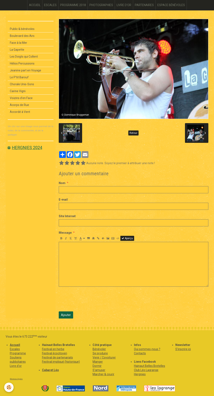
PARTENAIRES (144, 5)
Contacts (140, 353)
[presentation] (90, 299)
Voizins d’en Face (21, 98)
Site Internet (67, 216)
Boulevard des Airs (22, 35)
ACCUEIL (35, 5)
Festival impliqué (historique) (61, 361)
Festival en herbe (53, 349)
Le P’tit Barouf (19, 77)
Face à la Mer (18, 42)
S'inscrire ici (183, 349)
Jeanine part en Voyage (25, 70)
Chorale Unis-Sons (22, 84)
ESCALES (50, 5)
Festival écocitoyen (54, 353)
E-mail (63, 199)
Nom (62, 183)
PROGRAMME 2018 (73, 5)
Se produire (100, 353)
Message (65, 232)
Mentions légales (16, 379)
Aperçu (127, 238)
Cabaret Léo (50, 370)
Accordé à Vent (20, 112)
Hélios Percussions (22, 63)
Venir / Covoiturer (104, 357)
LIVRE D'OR (124, 5)
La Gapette (17, 49)
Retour (133, 133)
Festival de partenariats (57, 357)
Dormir (97, 366)
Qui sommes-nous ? (147, 349)
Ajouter (66, 315)
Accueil (15, 345)
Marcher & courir (103, 374)
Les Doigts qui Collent (24, 56)
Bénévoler (99, 349)
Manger (98, 361)
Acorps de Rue (19, 105)
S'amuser (99, 370)
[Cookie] (9, 387)
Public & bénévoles (22, 29)
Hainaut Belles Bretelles (149, 366)
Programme (18, 353)
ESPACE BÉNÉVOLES (171, 5)
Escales (15, 349)
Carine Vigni (17, 91)
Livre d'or (16, 366)
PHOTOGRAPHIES (101, 5)
